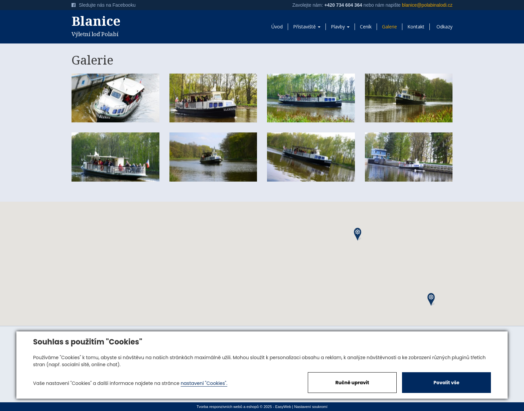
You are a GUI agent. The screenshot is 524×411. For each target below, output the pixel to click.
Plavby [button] (340, 26)
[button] (357, 234)
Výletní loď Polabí (115, 25)
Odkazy (444, 26)
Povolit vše (446, 382)
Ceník (366, 26)
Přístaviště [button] (306, 26)
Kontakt (415, 26)
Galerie (389, 26)
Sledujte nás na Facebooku (104, 5)
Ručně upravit (352, 382)
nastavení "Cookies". (204, 383)
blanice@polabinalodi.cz (427, 5)
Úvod (277, 26)
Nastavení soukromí (311, 407)
